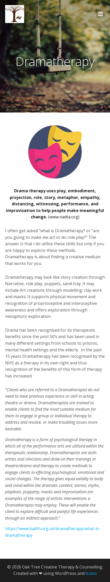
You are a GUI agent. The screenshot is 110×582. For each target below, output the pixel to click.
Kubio (91, 573)
